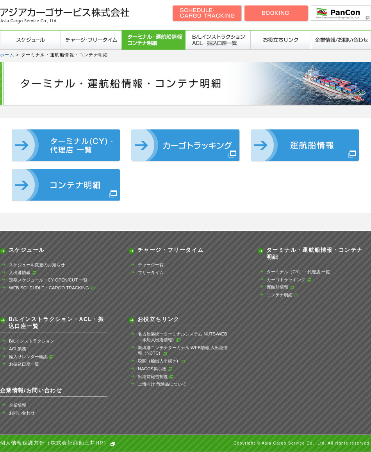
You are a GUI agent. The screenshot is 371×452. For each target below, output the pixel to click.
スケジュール (30, 40)
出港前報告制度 (156, 376)
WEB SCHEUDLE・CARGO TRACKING (52, 287)
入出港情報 (22, 272)
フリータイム (151, 272)
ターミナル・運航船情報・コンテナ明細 (153, 40)
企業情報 (17, 405)
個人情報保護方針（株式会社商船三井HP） (54, 443)
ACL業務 (17, 348)
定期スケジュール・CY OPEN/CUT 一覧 (48, 280)
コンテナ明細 (282, 294)
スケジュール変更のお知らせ (37, 264)
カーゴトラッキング (289, 279)
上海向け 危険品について (162, 384)
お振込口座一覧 (24, 364)
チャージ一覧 (151, 264)
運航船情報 (280, 287)
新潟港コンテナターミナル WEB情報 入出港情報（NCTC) (183, 350)
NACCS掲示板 (155, 368)
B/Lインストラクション (31, 341)
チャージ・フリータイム (91, 40)
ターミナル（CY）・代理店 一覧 (298, 271)
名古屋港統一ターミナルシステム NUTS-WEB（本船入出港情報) (182, 337)
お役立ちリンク (280, 40)
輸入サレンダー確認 (31, 356)
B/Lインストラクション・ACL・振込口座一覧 (218, 40)
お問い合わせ (22, 413)
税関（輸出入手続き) (161, 361)
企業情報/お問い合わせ (340, 40)
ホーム (7, 54)
